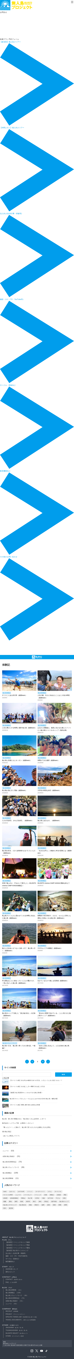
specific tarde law (21, 1317)
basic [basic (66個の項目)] (4, 1191)
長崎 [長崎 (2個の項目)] (54, 1205)
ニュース (6, 1151)
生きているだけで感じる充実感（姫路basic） (53, 981)
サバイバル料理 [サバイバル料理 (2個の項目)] (8, 1195)
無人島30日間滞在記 (9, 1162)
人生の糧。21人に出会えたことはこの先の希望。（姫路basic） (54, 696)
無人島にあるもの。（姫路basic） (49, 820)
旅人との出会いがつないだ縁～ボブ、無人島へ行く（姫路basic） (18, 949)
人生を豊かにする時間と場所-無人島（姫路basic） (19, 728)
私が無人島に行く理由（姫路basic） (14, 790)
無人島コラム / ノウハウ (10, 1043)
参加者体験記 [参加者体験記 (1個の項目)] (14, 1198)
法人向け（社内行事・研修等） (16, 1253)
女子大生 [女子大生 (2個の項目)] (50, 1198)
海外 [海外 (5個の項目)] (40, 1201)
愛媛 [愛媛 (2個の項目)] (4, 1201)
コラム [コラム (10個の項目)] (50, 1191)
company (9, 1309)
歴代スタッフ (10, 1272)
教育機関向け (10, 1261)
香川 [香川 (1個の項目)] (4, 1208)
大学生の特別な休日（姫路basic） (49, 790)
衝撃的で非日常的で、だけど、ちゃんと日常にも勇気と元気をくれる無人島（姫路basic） (54, 917)
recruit (12, 1311)
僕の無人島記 (6, 1131)
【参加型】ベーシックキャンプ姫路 (18, 1242)
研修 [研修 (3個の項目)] (30, 1205)
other (10, 1325)
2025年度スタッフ (12, 1269)
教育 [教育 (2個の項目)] (16, 1201)
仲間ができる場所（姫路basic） (48, 760)
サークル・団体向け (12, 1259)
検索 (63, 1074)
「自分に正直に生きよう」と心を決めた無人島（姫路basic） (53, 1047)
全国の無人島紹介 (9, 1156)
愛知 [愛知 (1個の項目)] (10, 1201)
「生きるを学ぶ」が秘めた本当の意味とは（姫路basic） (55, 852)
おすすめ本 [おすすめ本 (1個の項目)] (21, 1191)
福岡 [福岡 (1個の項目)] (43, 1205)
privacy (15, 1314)
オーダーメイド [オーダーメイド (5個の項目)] (40, 1191)
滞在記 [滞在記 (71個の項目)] (46, 1201)
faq (11, 1282)
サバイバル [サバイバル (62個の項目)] (58, 1191)
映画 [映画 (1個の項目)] (21, 1201)
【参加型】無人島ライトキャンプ (17, 1250)
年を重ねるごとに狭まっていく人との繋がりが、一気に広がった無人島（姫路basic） (18, 982)
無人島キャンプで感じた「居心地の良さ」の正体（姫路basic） (18, 1014)
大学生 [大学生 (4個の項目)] (37, 1198)
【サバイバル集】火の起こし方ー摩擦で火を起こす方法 (27, 1086)
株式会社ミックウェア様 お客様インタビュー (18, 1123)
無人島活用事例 (8, 1178)
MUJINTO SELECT (17, 1333)
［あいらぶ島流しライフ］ (11, 1136)
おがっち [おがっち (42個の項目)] (12, 1191)
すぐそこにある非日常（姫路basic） (14, 695)
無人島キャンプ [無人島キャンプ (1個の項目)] (64, 1201)
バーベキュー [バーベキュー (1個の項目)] (28, 1195)
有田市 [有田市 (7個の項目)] (28, 1201)
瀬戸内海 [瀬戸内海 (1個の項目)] (54, 1201)
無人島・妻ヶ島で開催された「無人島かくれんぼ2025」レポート (24, 1119)
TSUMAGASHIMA (16, 1330)
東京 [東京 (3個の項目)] (34, 1201)
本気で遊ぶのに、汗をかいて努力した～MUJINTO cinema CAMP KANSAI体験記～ (19, 884)
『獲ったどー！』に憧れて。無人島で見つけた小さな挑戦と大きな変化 (26, 1127)
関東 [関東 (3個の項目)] (60, 1205)
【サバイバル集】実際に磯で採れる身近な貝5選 (25, 1105)
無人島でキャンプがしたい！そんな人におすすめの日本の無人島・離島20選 (33, 1099)
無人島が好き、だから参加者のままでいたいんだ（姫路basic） (18, 852)
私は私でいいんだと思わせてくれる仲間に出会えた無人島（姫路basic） (18, 917)
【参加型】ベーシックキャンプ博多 (18, 1245)
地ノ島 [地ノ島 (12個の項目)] (30, 1198)
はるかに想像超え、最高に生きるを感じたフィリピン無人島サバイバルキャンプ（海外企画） (54, 729)
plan (7, 1240)
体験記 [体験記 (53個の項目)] (52, 1195)
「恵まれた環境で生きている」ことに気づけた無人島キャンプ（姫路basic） (54, 1014)
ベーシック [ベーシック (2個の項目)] (38, 1195)
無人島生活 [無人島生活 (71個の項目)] (22, 1205)
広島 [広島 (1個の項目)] (64, 1198)
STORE (15, 1336)
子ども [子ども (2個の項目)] (58, 1198)
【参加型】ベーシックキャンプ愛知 (18, 1248)
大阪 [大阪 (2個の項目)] (43, 1198)
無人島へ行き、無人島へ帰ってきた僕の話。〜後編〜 (18, 1047)
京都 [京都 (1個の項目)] (45, 1195)
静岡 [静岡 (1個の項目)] (65, 1205)
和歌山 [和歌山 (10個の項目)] (23, 1198)
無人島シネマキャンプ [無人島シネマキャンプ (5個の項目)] (9, 1205)
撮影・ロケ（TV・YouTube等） (17, 1256)
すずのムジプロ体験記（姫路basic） (50, 948)
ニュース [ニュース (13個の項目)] (18, 1195)
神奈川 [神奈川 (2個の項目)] (37, 1205)
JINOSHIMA (14, 1327)
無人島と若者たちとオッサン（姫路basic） (16, 760)
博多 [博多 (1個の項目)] (65, 1195)
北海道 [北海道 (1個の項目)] (59, 1195)
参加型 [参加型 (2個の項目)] (5, 1198)
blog (7, 1287)
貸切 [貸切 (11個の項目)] (48, 1205)
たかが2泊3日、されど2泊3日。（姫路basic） (17, 820)
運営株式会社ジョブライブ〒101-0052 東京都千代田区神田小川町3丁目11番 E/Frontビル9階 (22, 1343)
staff (8, 1267)
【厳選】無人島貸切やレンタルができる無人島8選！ (26, 1092)
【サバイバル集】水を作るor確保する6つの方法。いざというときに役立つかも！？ (36, 1080)
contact (9, 1277)
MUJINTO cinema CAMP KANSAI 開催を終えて (54, 883)
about (14, 1237)
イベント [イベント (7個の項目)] (29, 1191)
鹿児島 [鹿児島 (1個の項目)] (11, 1208)
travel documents (21, 1320)
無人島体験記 (6, 693)
